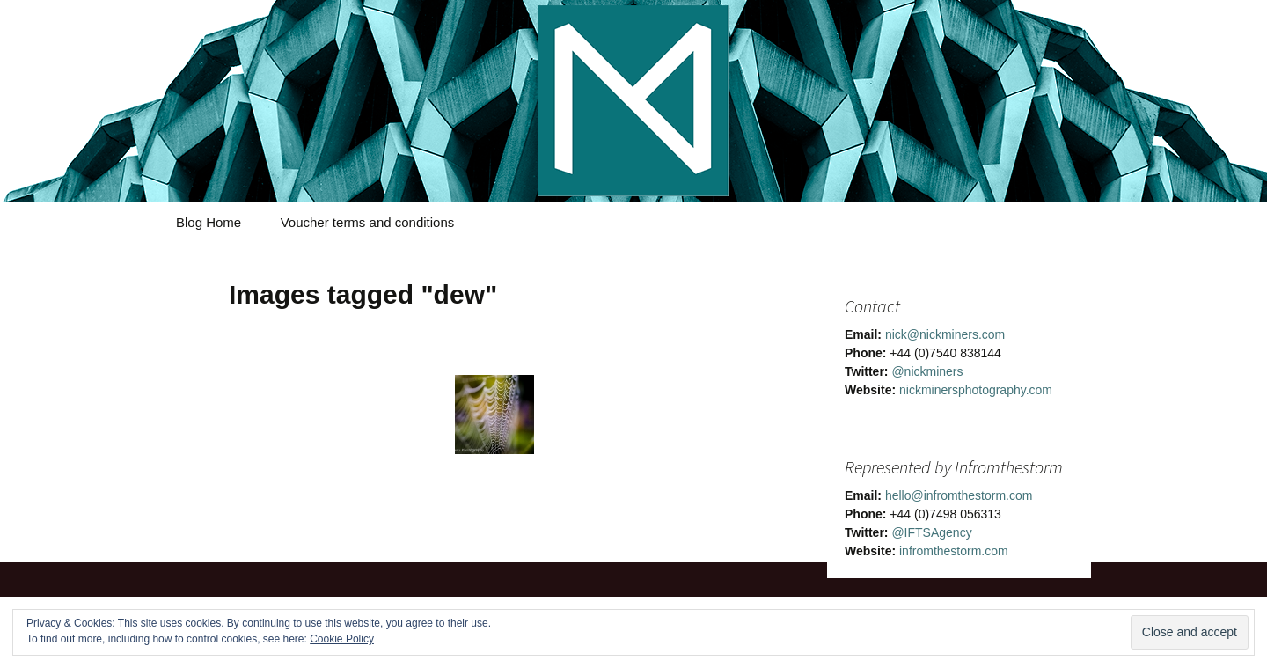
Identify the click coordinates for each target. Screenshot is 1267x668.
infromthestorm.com (953, 551)
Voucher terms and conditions (368, 222)
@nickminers (927, 371)
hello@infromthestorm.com (959, 495)
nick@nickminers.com (945, 334)
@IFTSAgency (931, 532)
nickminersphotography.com (975, 390)
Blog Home (208, 222)
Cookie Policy (342, 639)
